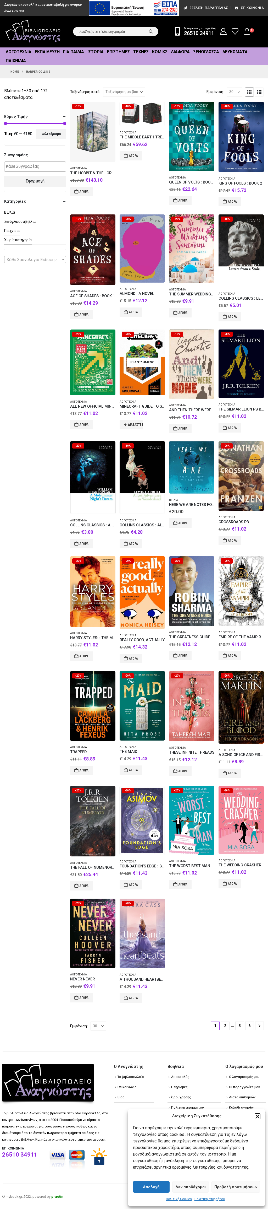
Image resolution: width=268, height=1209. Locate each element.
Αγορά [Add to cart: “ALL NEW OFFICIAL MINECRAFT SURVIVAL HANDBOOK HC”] (84, 425)
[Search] (151, 31)
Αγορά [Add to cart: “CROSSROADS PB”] (232, 540)
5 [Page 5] (239, 1025)
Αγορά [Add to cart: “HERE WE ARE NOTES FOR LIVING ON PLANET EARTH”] (182, 523)
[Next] (259, 1026)
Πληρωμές (179, 1087)
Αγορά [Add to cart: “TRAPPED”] (84, 770)
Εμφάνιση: (215, 91)
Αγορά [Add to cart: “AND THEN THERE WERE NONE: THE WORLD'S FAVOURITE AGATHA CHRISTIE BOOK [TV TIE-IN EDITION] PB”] (182, 428)
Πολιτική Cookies (179, 1199)
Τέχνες (141, 51)
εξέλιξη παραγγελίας (205, 8)
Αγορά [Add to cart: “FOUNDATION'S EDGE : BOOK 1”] (133, 885)
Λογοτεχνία (18, 51)
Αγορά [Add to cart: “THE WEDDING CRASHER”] (232, 884)
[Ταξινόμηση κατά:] (124, 92)
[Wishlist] (235, 31)
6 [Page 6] (249, 1025)
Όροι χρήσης (181, 1097)
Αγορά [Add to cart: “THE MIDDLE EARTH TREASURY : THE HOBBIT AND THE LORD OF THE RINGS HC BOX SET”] (133, 156)
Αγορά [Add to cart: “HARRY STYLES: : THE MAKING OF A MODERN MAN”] (84, 656)
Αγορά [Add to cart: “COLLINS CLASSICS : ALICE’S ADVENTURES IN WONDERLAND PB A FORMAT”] (133, 544)
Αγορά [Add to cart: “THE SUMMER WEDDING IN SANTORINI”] (182, 313)
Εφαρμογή (35, 181)
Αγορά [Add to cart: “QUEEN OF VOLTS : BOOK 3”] (182, 200)
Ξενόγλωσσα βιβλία (20, 221)
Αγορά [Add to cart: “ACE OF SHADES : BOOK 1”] (84, 314)
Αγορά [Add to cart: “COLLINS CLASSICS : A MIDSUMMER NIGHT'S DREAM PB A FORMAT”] (84, 544)
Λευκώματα (235, 51)
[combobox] (35, 259)
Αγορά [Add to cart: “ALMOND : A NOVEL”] (133, 312)
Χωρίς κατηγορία (18, 240)
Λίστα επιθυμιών (242, 1097)
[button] (257, 1116)
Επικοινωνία (249, 8)
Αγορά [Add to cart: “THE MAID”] (133, 770)
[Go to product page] (92, 132)
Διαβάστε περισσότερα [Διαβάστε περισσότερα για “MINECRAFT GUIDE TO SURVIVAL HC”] (135, 425)
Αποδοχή (151, 1187)
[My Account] (223, 31)
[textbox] (36, 167)
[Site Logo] (33, 32)
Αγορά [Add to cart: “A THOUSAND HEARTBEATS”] (133, 998)
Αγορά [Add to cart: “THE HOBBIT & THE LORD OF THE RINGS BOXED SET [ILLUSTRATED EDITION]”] (84, 191)
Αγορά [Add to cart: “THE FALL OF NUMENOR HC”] (84, 886)
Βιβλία (173, 500)
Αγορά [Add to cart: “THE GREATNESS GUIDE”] (182, 655)
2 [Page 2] (225, 1025)
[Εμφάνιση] (234, 92)
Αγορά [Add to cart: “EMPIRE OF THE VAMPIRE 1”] (232, 655)
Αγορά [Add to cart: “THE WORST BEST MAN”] (182, 884)
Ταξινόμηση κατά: (85, 91)
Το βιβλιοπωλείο (131, 1077)
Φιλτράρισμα (51, 134)
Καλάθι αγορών (241, 1107)
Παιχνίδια (16, 60)
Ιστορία (95, 51)
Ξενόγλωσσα (206, 51)
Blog (121, 1097)
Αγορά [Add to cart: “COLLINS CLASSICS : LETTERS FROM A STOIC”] (232, 317)
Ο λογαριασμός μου (244, 1077)
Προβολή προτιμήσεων (235, 1187)
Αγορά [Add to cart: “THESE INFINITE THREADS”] (182, 771)
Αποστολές (180, 1077)
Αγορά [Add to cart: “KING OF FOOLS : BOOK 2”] (232, 201)
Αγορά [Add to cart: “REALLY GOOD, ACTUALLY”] (133, 658)
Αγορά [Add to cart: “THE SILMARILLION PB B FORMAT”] (232, 428)
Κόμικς (160, 51)
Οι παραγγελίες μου (244, 1087)
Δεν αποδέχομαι (190, 1187)
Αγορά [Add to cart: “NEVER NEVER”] (84, 998)
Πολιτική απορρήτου (209, 1199)
